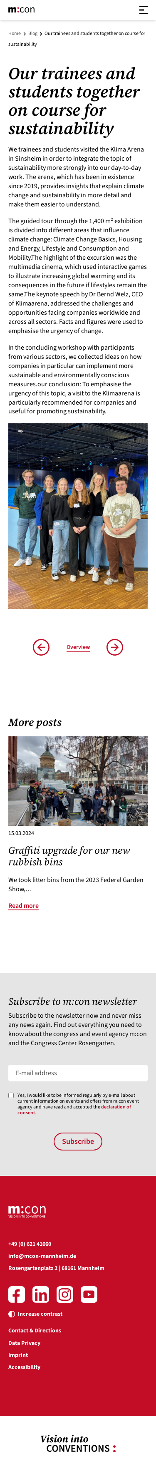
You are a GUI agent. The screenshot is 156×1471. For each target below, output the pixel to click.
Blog (32, 33)
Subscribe (78, 1141)
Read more (23, 905)
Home (14, 33)
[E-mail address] (78, 1073)
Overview (78, 647)
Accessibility (24, 1367)
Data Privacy (24, 1343)
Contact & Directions (34, 1331)
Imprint (18, 1355)
